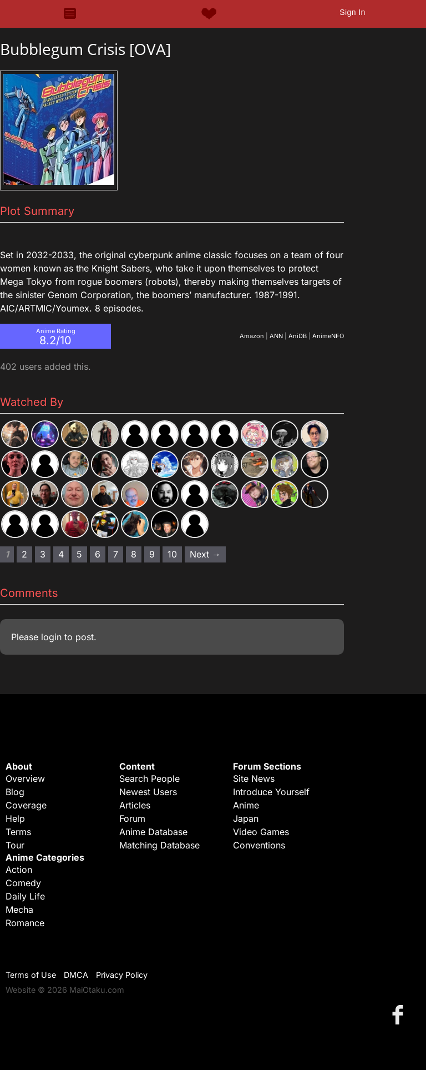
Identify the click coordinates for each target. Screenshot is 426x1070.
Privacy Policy (122, 974)
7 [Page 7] (115, 554)
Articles (134, 805)
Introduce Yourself (271, 791)
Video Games (261, 831)
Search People (149, 778)
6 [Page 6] (97, 554)
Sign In (352, 12)
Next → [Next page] (205, 554)
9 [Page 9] (152, 554)
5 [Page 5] (79, 554)
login (51, 636)
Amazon (252, 336)
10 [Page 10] (172, 554)
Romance (25, 922)
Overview (25, 778)
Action (19, 869)
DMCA (76, 974)
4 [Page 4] (61, 554)
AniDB (297, 336)
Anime (246, 805)
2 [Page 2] (24, 554)
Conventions (259, 845)
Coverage (26, 805)
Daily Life (25, 896)
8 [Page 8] (133, 554)
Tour (15, 845)
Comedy (23, 882)
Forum (132, 818)
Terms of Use (31, 974)
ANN (276, 336)
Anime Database (153, 831)
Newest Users (148, 791)
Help (15, 818)
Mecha (19, 909)
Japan (245, 818)
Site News (254, 778)
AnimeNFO (328, 336)
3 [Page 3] (42, 554)
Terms (18, 831)
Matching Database (159, 845)
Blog (15, 791)
